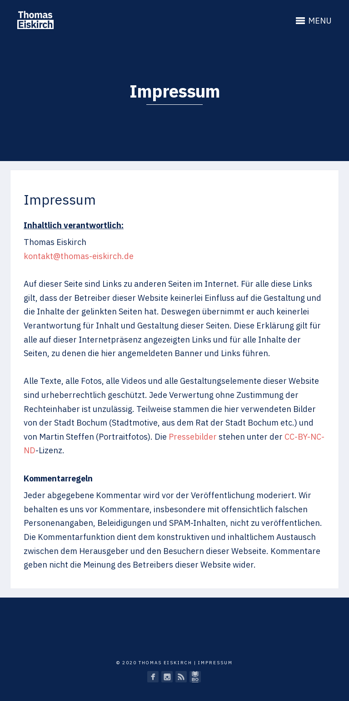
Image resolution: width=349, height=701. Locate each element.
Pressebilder (193, 436)
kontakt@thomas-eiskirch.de (79, 256)
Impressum (215, 663)
